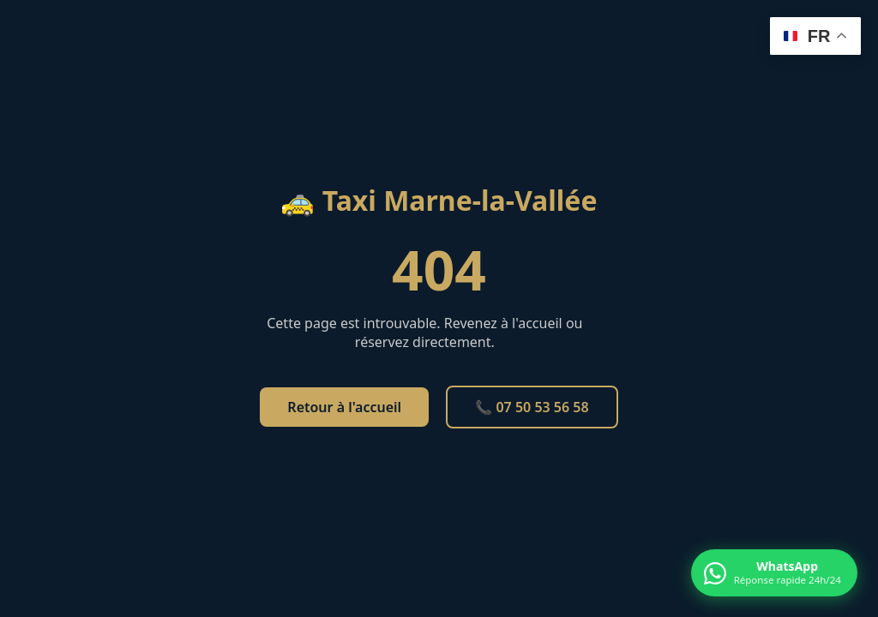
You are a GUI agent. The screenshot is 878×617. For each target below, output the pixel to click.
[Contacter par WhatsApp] (774, 572)
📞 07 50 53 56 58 (531, 407)
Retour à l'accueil (344, 407)
